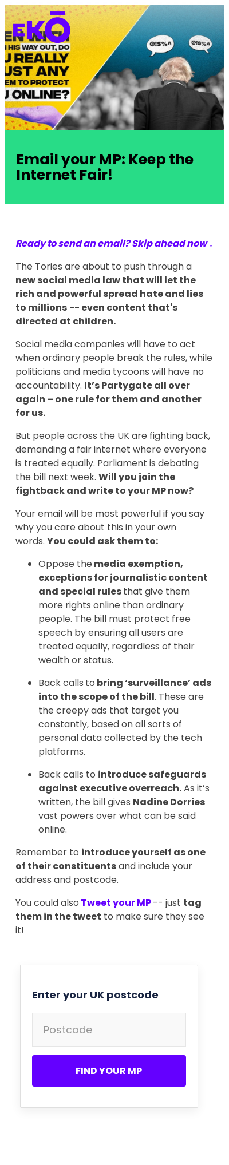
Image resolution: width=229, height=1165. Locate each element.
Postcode (68, 1030)
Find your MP (109, 1070)
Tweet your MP (116, 902)
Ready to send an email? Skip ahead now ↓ (114, 243)
